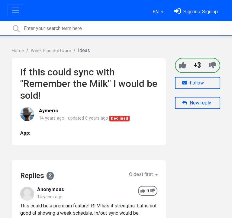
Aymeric (48, 111)
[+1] (182, 65)
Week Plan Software (51, 50)
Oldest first (141, 174)
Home (18, 50)
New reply (196, 103)
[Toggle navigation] (15, 10)
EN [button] (156, 12)
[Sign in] (196, 11)
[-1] (212, 65)
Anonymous (50, 189)
